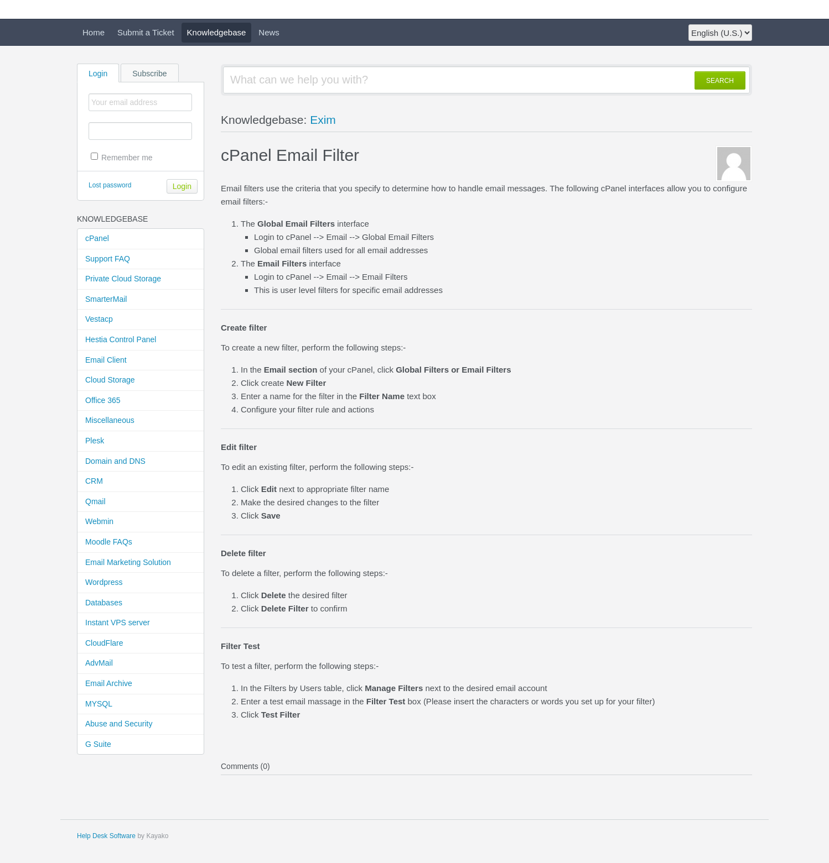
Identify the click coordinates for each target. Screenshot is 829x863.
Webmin (99, 521)
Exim (323, 119)
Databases (103, 602)
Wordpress (103, 582)
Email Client (106, 359)
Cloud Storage (110, 379)
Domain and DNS (115, 461)
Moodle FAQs (108, 541)
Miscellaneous (109, 420)
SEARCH (720, 81)
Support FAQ (107, 258)
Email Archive (108, 683)
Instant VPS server (117, 622)
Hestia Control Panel (120, 339)
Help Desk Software (106, 836)
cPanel (97, 238)
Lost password (110, 185)
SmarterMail (106, 299)
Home (93, 32)
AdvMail (99, 662)
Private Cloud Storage (123, 278)
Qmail (95, 501)
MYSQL (98, 703)
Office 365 (103, 400)
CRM (94, 481)
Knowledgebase (216, 32)
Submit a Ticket (145, 32)
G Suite (98, 744)
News (268, 32)
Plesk (94, 440)
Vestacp (99, 319)
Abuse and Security (118, 723)
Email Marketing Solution (128, 562)
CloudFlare (104, 643)
